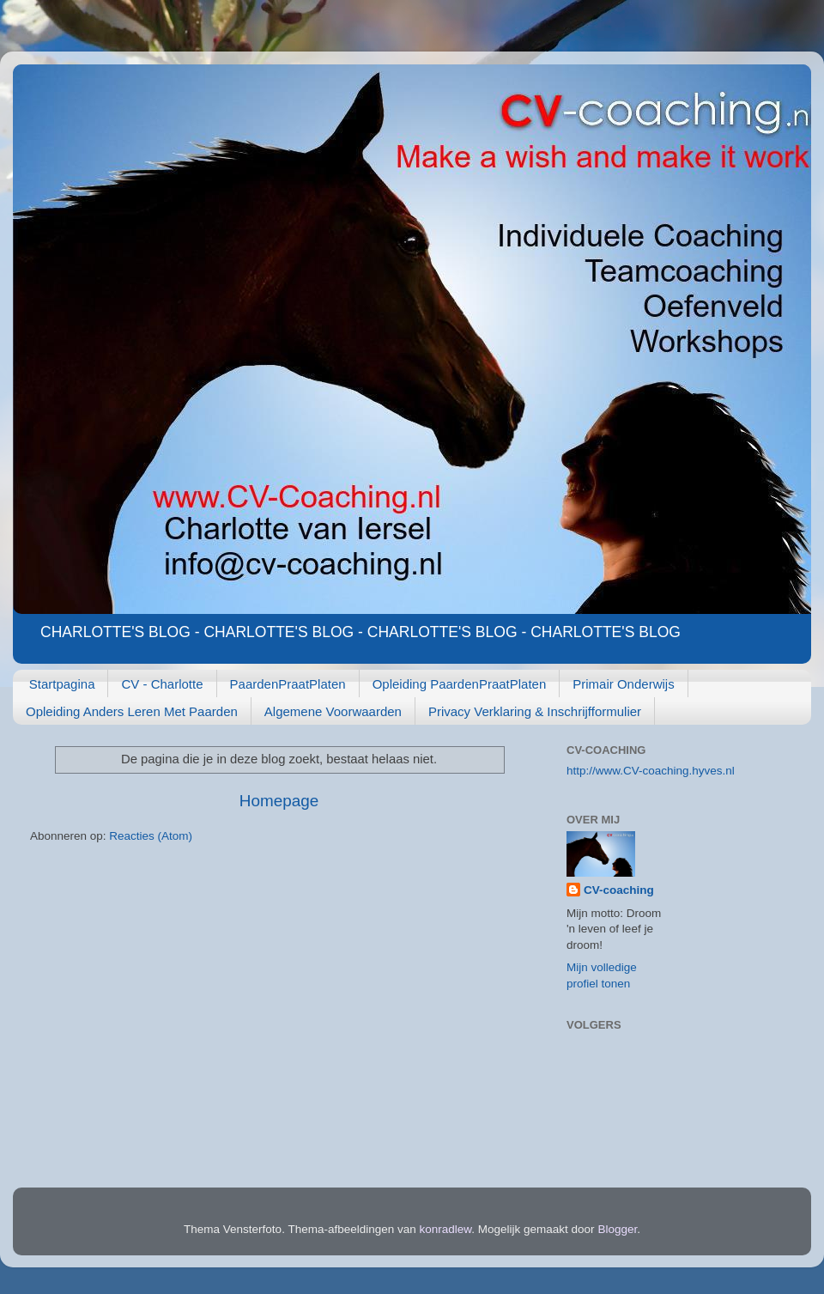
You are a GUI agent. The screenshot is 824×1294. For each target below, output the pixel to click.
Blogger (617, 1229)
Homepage (278, 801)
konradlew (446, 1229)
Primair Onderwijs (623, 684)
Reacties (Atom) (150, 835)
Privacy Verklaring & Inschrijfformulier (534, 711)
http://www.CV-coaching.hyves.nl (650, 770)
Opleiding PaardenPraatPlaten (460, 684)
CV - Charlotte (162, 684)
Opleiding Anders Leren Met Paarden (132, 711)
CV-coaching (619, 890)
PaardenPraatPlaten (288, 684)
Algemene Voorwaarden (333, 711)
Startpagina (62, 684)
